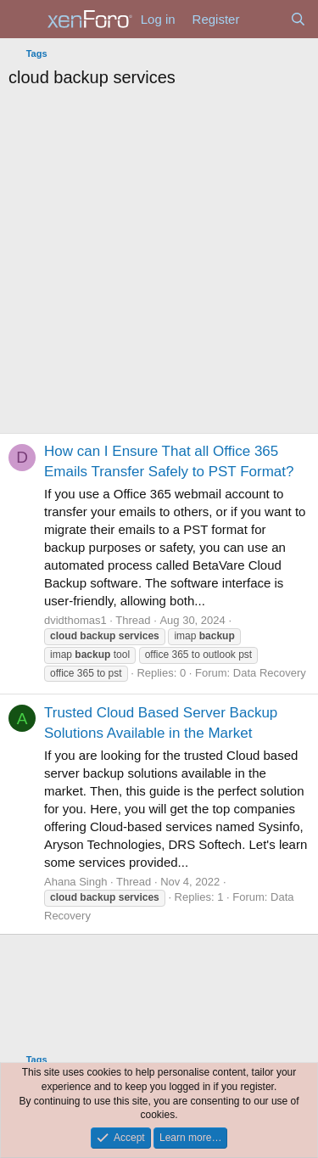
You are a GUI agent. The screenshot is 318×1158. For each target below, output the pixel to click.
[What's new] (264, 19)
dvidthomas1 (75, 620)
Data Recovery (269, 672)
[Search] (298, 19)
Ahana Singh (75, 881)
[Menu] (23, 20)
